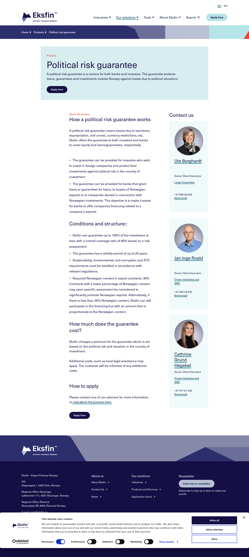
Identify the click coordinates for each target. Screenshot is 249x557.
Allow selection (214, 538)
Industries (102, 17)
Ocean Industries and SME (186, 281)
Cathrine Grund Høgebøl (182, 359)
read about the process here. (93, 401)
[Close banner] (244, 526)
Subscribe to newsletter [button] (196, 483)
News (94, 496)
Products (39, 32)
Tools (149, 17)
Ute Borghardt (188, 160)
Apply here (57, 89)
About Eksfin (170, 17)
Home (25, 32)
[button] (39, 17)
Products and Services (145, 489)
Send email (180, 198)
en (219, 5)
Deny (214, 548)
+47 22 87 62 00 (46, 516)
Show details (166, 550)
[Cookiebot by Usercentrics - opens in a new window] (20, 550)
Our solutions (127, 17)
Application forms (142, 496)
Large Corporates (184, 182)
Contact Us (97, 489)
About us (97, 475)
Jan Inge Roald (188, 257)
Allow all (214, 529)
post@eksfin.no (39, 512)
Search (191, 17)
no (225, 5)
